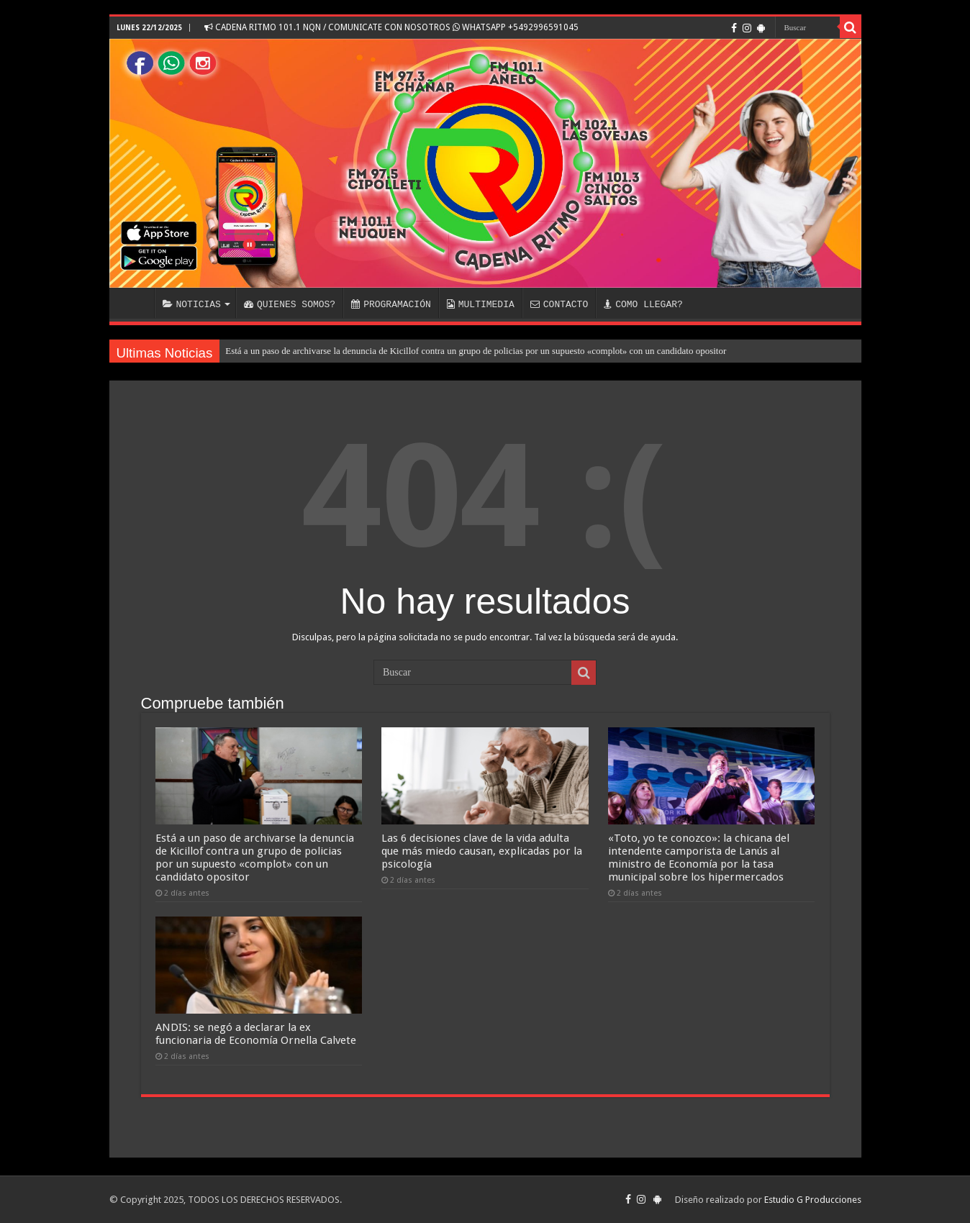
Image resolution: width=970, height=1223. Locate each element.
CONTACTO (559, 304)
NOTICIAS (192, 304)
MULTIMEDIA (481, 304)
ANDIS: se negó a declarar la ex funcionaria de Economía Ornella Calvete (255, 1034)
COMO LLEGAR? (643, 304)
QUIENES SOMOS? (289, 304)
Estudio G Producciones (812, 1199)
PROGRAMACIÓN (391, 304)
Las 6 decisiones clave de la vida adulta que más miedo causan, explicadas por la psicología (481, 851)
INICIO (135, 303)
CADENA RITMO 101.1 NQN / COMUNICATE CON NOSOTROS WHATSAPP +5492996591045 (391, 27)
